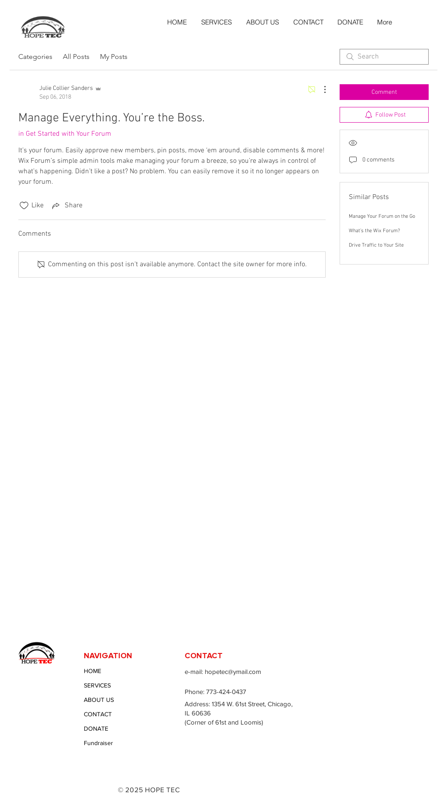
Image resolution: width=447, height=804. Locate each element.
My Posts (113, 56)
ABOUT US (99, 699)
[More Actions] (320, 89)
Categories (35, 56)
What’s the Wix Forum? (374, 231)
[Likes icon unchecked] (24, 205)
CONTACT (98, 714)
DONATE (96, 728)
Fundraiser (98, 742)
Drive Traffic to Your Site (376, 245)
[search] (384, 57)
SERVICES (97, 685)
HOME (92, 670)
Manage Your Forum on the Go (382, 216)
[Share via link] (67, 205)
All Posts (76, 56)
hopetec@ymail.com (233, 671)
